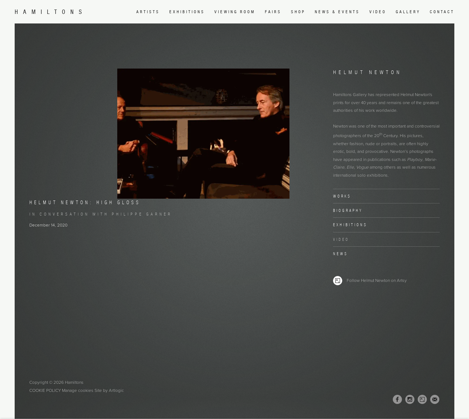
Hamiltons (51, 12)
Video (341, 239)
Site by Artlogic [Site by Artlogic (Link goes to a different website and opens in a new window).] (109, 390)
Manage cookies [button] (77, 390)
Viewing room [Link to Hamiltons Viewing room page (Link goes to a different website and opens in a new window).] (234, 12)
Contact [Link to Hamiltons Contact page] (442, 12)
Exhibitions (350, 225)
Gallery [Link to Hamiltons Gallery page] (408, 12)
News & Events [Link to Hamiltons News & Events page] (337, 12)
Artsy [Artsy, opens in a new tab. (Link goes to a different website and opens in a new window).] (422, 399)
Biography (348, 210)
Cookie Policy (45, 390)
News (340, 253)
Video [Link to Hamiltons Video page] (377, 12)
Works (342, 196)
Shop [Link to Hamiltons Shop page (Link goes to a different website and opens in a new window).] (298, 12)
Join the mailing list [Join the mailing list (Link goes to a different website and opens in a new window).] (434, 399)
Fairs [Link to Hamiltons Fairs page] (273, 12)
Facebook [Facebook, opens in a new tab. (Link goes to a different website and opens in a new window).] (397, 399)
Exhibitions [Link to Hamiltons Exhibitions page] (187, 12)
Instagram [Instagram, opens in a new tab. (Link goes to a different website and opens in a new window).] (409, 399)
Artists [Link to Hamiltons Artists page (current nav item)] (148, 12)
